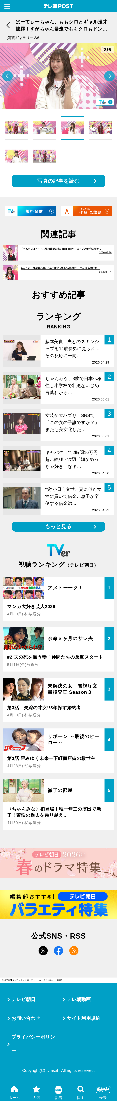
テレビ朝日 (23, 999)
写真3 (59, 980)
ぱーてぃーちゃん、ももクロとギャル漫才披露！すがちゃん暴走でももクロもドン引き (41, 980)
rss (73, 950)
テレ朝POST (58, 6)
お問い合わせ (25, 1018)
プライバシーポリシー (33, 1044)
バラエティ (19, 980)
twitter (43, 950)
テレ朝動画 (79, 999)
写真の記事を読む (58, 181)
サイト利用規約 (83, 1018)
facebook (58, 950)
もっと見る (58, 526)
